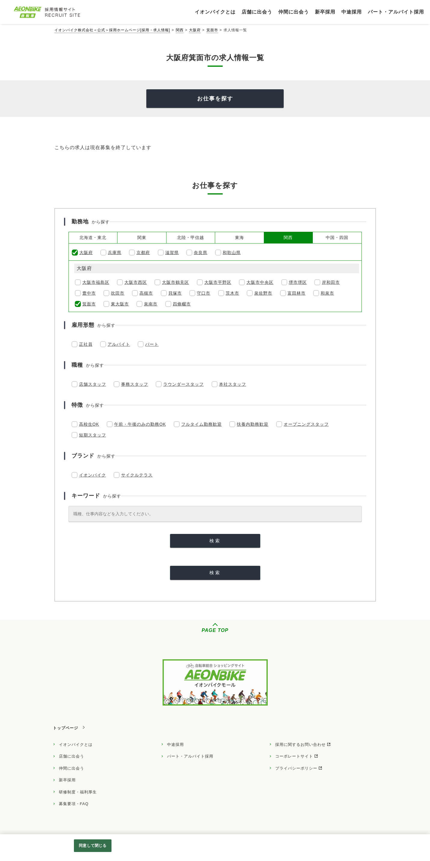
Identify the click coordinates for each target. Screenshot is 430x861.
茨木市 (232, 293)
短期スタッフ (92, 435)
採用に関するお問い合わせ (300, 744)
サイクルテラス (137, 475)
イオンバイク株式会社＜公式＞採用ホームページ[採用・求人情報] (112, 30)
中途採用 (175, 744)
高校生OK (89, 424)
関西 (180, 30)
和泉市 (327, 293)
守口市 (203, 293)
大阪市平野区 (217, 282)
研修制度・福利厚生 (78, 792)
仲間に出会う (71, 768)
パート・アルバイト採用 (190, 756)
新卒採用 (67, 780)
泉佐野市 (263, 293)
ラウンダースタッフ (183, 384)
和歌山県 (232, 252)
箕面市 (212, 30)
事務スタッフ (134, 384)
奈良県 (200, 252)
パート (152, 344)
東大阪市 (120, 304)
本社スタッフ (232, 384)
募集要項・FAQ (74, 803)
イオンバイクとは (76, 744)
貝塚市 (175, 293)
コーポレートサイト (294, 756)
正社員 (86, 344)
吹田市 (117, 293)
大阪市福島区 (95, 282)
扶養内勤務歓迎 (252, 424)
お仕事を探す (215, 99)
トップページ (65, 728)
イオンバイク (92, 475)
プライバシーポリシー (296, 768)
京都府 (143, 252)
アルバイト (119, 344)
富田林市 (297, 293)
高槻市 (146, 293)
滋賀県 (172, 252)
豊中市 (89, 293)
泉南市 (150, 304)
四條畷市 (182, 304)
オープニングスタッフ (306, 424)
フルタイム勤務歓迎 (201, 424)
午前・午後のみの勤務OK (140, 424)
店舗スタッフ (92, 384)
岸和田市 (331, 282)
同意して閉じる (92, 845)
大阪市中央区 (259, 282)
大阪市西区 (135, 282)
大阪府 (195, 30)
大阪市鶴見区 (175, 282)
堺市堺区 (298, 282)
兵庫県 (114, 252)
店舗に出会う (71, 756)
